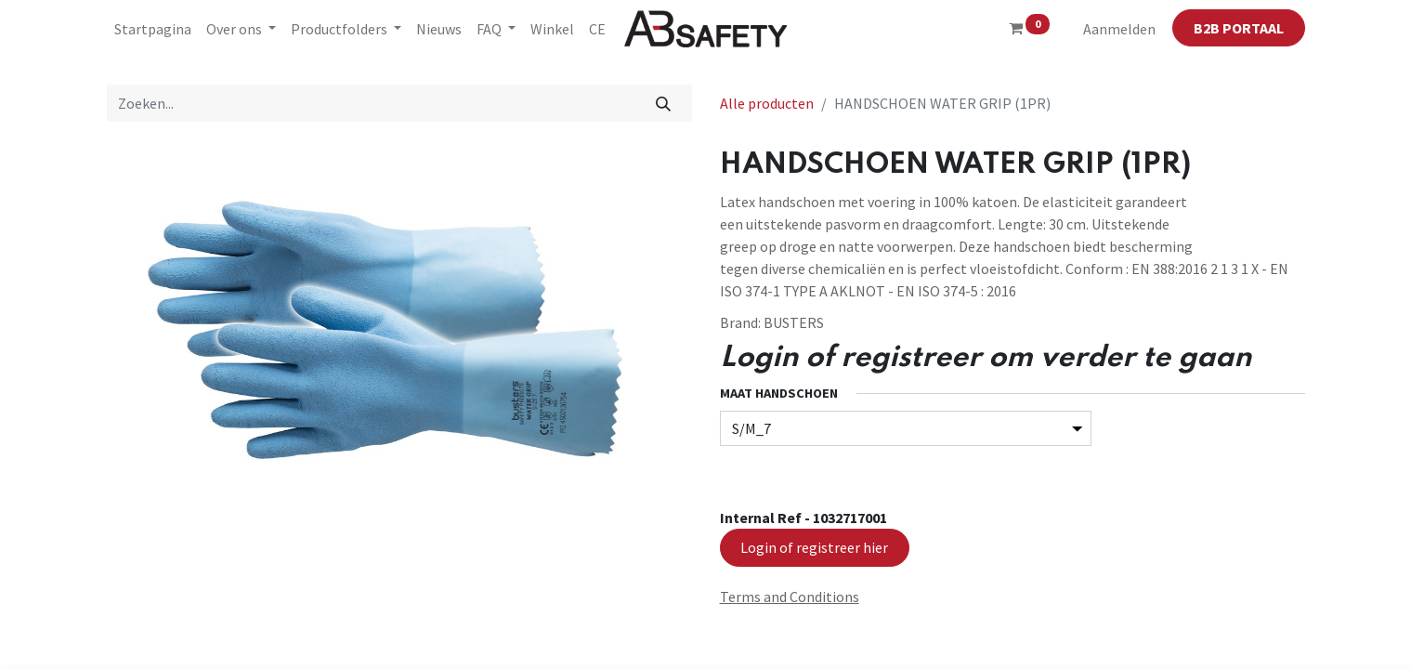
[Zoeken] (662, 103)
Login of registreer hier (814, 547)
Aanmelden (1119, 29)
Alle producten (767, 103)
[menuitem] (153, 28)
